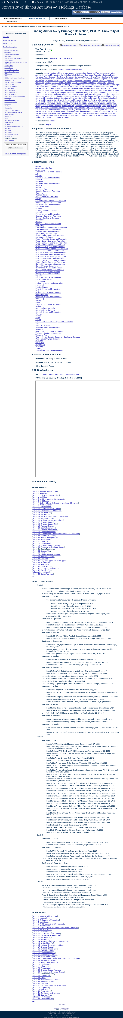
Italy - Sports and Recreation (81, 86)
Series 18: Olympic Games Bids (44, 524)
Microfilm (7, 124)
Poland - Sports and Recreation (100, 104)
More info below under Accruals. (70, 69)
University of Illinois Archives (26, 7)
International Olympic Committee (48, 229)
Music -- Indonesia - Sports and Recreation (71, 92)
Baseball (64, 75)
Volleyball (84, 115)
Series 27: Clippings (40, 541)
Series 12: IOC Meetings (41, 513)
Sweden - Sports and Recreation (79, 111)
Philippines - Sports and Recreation (49, 104)
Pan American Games (96, 102)
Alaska (46, 73)
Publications (8, 104)
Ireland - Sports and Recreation (57, 86)
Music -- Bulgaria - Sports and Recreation (61, 90)
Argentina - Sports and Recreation (91, 73)
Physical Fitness (80, 104)
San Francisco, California (83, 108)
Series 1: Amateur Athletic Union (44, 491)
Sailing (70, 108)
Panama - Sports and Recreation (74, 102)
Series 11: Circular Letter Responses (46, 511)
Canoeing (78, 77)
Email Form (65, 1009)
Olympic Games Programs (12, 110)
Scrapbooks (8, 128)
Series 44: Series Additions (42, 574)
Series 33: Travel (38, 553)
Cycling (38, 79)
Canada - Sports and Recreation (61, 77)
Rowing (114, 106)
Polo (114, 104)
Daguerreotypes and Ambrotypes (14, 126)
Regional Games (9, 88)
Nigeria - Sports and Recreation (95, 100)
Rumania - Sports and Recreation (54, 108)
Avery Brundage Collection (52, 26)
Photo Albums (8, 132)
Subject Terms (8, 43)
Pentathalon (110, 102)
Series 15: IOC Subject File (42, 518)
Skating (72, 110)
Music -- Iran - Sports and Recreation (103, 92)
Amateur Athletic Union (11, 50)
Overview (6, 37)
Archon (60, 1016)
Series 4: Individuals (40, 497)
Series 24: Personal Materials (43, 536)
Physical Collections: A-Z (37, 18)
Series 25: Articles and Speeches (45, 537)
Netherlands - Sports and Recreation (49, 268)
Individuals (8, 56)
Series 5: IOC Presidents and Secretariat (48, 499)
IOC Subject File (9, 80)
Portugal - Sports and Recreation (48, 106)
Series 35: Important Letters (43, 557)
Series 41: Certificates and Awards (45, 568)
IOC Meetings (8, 74)
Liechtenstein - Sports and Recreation (49, 235)
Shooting (65, 110)
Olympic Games (9, 84)
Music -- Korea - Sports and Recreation (82, 94)
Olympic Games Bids (11, 86)
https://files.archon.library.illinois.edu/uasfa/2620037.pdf (61, 374)
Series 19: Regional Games (43, 526)
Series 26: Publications (41, 539)
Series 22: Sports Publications (43, 532)
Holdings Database (75, 7)
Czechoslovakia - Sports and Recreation (57, 79)
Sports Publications (10, 94)
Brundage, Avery (41, 77)
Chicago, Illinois (89, 77)
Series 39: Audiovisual (40, 564)
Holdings (18, 26)
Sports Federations (10, 90)
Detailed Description (10, 47)
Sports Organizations (11, 92)
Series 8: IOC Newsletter (41, 505)
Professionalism (68, 106)
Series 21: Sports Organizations (44, 530)
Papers (52, 121)
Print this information (110, 45)
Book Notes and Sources (12, 120)
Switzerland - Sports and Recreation (49, 331)
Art (106, 73)
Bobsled (106, 75)
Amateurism (8, 52)
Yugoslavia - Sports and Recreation (56, 117)
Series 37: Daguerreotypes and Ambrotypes (49, 561)
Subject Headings (86, 18)
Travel (6, 118)
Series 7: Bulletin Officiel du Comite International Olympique (55, 503)
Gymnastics (101, 83)
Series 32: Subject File (41, 551)
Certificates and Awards (11, 134)
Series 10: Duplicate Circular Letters (46, 509)
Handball (110, 83)
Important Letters (9, 122)
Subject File (8, 116)
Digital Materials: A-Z (61, 18)
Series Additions (9, 140)
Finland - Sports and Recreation (79, 81)
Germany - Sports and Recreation (58, 83)
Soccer (84, 110)
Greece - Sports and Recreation (84, 83)
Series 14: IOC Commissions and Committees (50, 516)
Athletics (111, 73)
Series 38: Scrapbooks (41, 562)
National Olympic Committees (13, 82)
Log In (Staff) (61, 1004)
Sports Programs (9, 114)
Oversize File (8, 136)
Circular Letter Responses (12, 72)
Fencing (62, 81)
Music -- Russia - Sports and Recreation (90, 96)
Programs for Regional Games (13, 112)
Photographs (8, 108)
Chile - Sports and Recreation (107, 77)
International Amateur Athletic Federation (86, 85)
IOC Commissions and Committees (15, 78)
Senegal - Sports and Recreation (48, 110)
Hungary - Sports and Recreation (48, 85)
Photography (68, 104)
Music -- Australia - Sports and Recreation (79, 88)
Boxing (113, 75)
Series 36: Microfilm (40, 559)
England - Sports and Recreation (48, 204)
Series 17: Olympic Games (42, 522)
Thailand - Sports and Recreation (61, 113)
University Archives (7, 26)
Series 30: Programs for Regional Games (48, 547)
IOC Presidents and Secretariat (13, 58)
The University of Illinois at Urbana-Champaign (66, 1017)
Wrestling (112, 115)
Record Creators (12, 21)
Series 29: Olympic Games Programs (46, 545)
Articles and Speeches (11, 102)
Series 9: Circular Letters (41, 507)
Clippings (7, 106)
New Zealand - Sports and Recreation (68, 100)
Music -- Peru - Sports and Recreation (59, 96)
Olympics (57, 102)
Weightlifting (103, 115)
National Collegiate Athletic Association (68, 98)
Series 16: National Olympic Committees (47, 520)
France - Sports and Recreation (47, 214)
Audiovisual (8, 130)
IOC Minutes (8, 76)
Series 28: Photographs (41, 543)
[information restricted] (40, 572)
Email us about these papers (15, 154)
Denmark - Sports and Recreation (87, 79)
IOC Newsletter (9, 65)
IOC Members (8, 60)
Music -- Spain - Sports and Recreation (50, 262)
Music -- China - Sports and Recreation (92, 90)
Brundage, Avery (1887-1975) (61, 58)
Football (95, 81)
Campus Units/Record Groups (12, 18)
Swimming (96, 111)
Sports (47, 111)
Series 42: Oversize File (41, 570)
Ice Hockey (66, 85)
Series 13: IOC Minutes (41, 514)
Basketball (72, 75)
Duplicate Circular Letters (12, 70)
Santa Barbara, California (104, 108)
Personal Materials (10, 100)
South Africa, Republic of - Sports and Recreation (54, 322)
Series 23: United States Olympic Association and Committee (55, 534)
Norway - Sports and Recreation (47, 274)
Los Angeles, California (53, 88)
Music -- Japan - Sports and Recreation (50, 94)
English (48, 125)
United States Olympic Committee (67, 115)
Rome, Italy (106, 106)
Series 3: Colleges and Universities (45, 495)
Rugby (37, 108)
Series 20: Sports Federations (43, 528)
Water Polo (93, 115)
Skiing (78, 110)
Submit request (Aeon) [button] (69, 45)
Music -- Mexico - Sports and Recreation (50, 256)
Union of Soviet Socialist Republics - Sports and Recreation (58, 337)
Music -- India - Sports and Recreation (50, 247)
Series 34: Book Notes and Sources (46, 555)
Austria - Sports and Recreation (47, 75)
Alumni (39, 26)
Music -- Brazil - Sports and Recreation (50, 241)
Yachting (38, 117)
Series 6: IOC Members (41, 501)
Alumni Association (29, 26)
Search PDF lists (116, 12)
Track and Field (80, 113)
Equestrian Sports (51, 81)
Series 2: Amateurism (40, 493)
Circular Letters (9, 68)
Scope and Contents (10, 40)
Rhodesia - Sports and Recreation (88, 106)
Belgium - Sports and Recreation (89, 75)
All (33, 576)
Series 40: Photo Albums (41, 566)
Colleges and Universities (12, 54)
